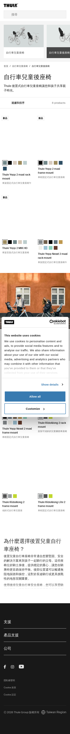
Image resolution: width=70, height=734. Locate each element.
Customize (35, 408)
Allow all (35, 396)
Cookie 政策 (10, 687)
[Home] (14, 5)
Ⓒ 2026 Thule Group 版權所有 (21, 712)
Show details (50, 384)
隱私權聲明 (9, 680)
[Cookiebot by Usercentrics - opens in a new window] (50, 322)
